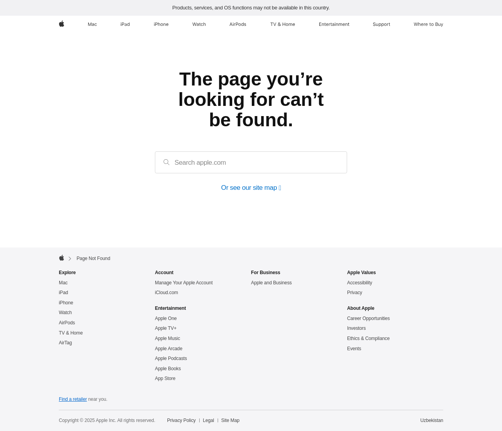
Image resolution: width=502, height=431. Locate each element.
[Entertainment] (334, 24)
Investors (356, 328)
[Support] (381, 24)
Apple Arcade (168, 348)
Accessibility (359, 283)
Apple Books (168, 368)
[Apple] (61, 24)
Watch (65, 312)
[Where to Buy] (428, 24)
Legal (208, 420)
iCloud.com (166, 292)
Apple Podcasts (171, 358)
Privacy (354, 292)
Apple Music (167, 338)
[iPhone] (161, 24)
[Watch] (199, 24)
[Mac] (92, 24)
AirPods (67, 323)
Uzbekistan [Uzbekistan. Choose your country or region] (431, 420)
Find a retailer (73, 399)
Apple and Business (271, 283)
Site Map (230, 420)
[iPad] (125, 24)
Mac (63, 283)
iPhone (66, 303)
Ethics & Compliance (368, 338)
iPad (63, 292)
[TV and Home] (282, 24)
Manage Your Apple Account (184, 283)
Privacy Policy (181, 420)
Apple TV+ (165, 328)
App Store (165, 378)
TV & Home (71, 333)
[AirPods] (237, 24)
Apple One (166, 318)
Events (354, 348)
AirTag (65, 343)
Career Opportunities (368, 318)
